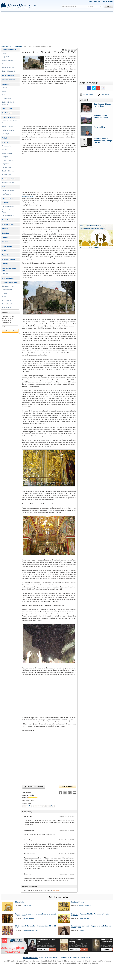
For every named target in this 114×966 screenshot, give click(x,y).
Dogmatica (5, 164)
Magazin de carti (8, 75)
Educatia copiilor (7, 290)
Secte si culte (6, 167)
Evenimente (95, 228)
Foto (29, 963)
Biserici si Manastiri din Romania (9, 122)
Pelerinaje (5, 133)
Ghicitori (5, 293)
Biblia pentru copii (8, 286)
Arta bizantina (6, 146)
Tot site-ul (90, 6)
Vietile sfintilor (7, 108)
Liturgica (5, 157)
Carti (49, 963)
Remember (6, 255)
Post (60, 963)
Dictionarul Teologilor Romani (9, 211)
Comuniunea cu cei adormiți (76, 940)
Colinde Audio (6, 98)
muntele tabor (27, 806)
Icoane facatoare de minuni (9, 269)
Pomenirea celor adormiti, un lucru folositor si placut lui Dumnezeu (35, 914)
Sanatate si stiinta (8, 179)
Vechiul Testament (8, 190)
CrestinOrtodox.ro (6, 46)
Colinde (4, 95)
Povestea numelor (8, 259)
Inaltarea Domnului (78, 902)
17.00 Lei (41, 950)
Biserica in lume (17, 46)
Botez (38, 963)
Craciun (4, 88)
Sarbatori (5, 84)
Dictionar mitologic (8, 206)
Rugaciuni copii (7, 307)
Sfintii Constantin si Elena (30, 931)
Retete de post (7, 113)
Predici (26, 961)
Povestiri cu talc (8, 224)
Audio (25, 963)
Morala (4, 149)
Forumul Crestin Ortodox (89, 247)
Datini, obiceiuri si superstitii (8, 103)
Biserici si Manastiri (9, 117)
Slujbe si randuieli (8, 67)
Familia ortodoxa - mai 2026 (46, 940)
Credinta (5, 242)
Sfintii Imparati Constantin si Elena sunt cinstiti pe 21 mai (35, 926)
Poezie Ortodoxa (8, 220)
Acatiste (4, 53)
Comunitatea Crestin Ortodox (91, 226)
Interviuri (5, 229)
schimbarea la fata (39, 806)
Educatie (5, 142)
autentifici (56, 890)
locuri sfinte (50, 806)
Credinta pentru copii (9, 282)
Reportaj (5, 264)
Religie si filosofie (8, 182)
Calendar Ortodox (8, 80)
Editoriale (5, 233)
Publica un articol (67, 786)
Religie (4, 250)
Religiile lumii (6, 174)
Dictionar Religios (8, 215)
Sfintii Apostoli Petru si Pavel (91, 961)
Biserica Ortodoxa (8, 171)
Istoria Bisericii (7, 153)
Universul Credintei (9, 49)
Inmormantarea (67, 963)
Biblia (4, 187)
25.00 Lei (73, 950)
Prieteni (82, 228)
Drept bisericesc (7, 160)
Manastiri (55, 963)
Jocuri (4, 297)
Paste (4, 91)
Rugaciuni (5, 57)
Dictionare (5, 203)
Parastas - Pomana (29, 919)
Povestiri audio (7, 300)
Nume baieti (81, 963)
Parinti (4, 138)
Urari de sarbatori (8, 278)
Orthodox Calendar (92, 963)
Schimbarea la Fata (28, 197)
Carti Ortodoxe (7, 198)
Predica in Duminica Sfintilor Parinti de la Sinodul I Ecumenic (90, 914)
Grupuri (102, 228)
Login (90, 1)
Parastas (44, 963)
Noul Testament (7, 194)
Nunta (33, 963)
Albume (87, 228)
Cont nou (97, 1)
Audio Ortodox (7, 246)
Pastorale (5, 64)
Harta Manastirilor (8, 130)
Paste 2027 (6, 961)
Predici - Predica (7, 60)
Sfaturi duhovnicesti (8, 71)
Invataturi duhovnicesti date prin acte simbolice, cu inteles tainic (91, 926)
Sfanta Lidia (19, 902)
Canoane (5, 274)
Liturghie (5, 237)
